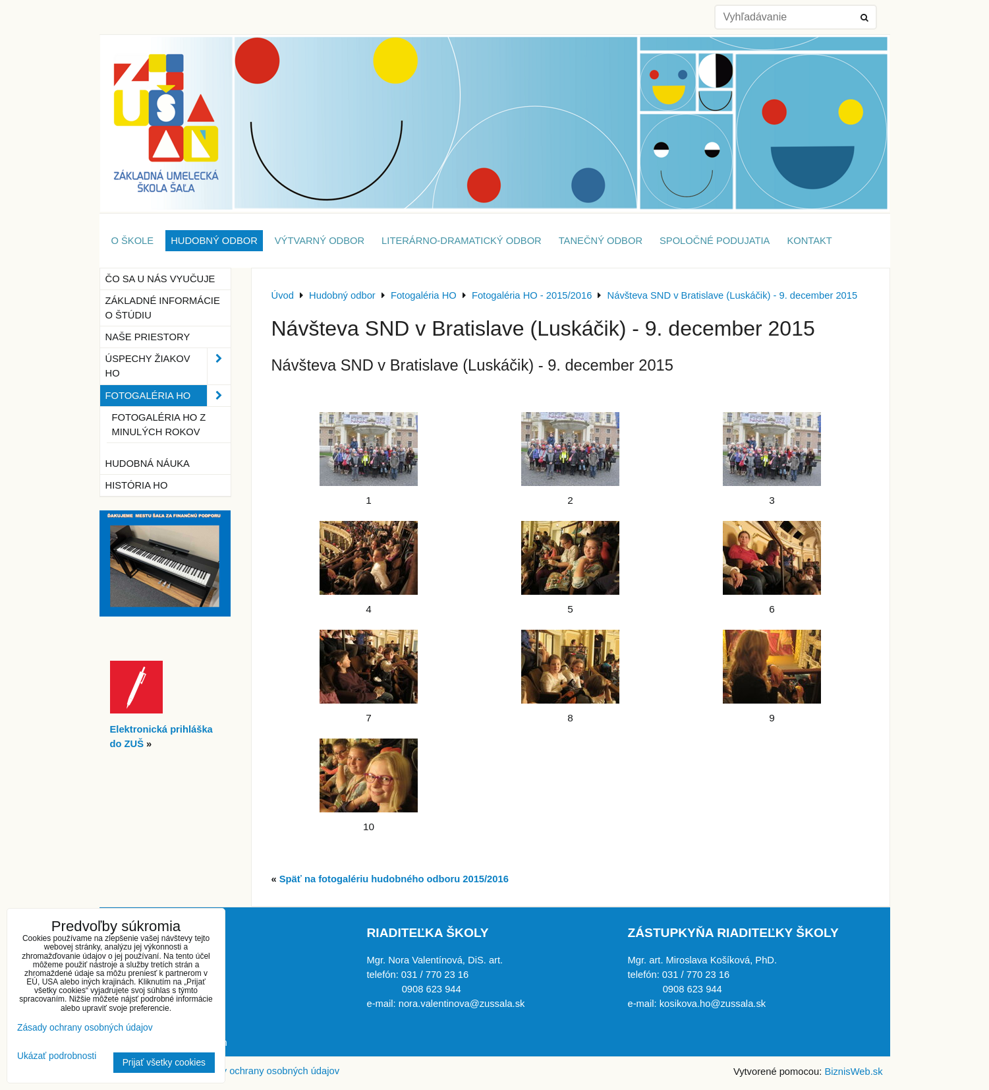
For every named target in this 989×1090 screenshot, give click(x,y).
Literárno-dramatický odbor (461, 240)
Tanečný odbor (600, 240)
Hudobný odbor (214, 240)
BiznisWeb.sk (853, 1071)
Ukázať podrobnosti (56, 1056)
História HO (136, 485)
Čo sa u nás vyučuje (160, 279)
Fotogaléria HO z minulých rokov (159, 424)
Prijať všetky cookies (164, 1063)
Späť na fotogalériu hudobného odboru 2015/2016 (394, 879)
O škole (132, 240)
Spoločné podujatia (715, 240)
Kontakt (809, 240)
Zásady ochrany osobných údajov (267, 1071)
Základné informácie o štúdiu (162, 307)
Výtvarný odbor (319, 240)
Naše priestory (147, 337)
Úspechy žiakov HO (168, 366)
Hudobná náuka (147, 463)
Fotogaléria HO (168, 395)
